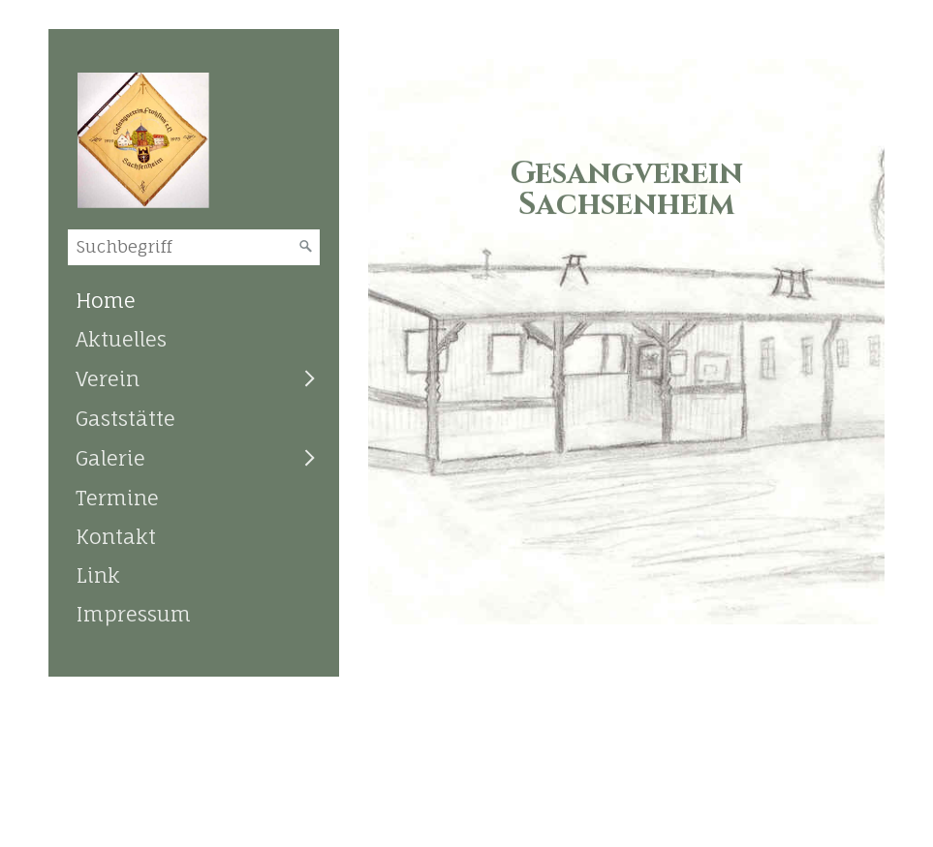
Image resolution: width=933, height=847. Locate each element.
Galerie (110, 457)
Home (106, 300)
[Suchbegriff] (194, 247)
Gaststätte (125, 418)
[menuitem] (194, 300)
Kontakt (116, 536)
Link (98, 575)
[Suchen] (306, 246)
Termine (117, 497)
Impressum (133, 613)
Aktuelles (121, 338)
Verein (108, 378)
